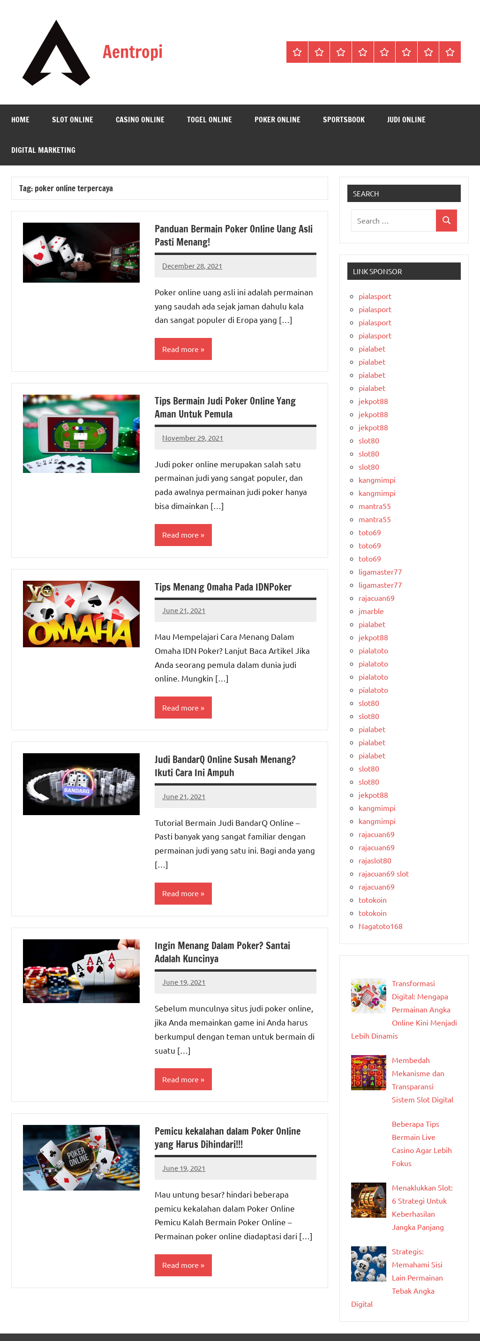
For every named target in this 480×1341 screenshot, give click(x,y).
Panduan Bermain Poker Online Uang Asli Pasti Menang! (234, 235)
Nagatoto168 (381, 925)
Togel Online (209, 119)
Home (20, 119)
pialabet (372, 348)
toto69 (370, 532)
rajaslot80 (375, 860)
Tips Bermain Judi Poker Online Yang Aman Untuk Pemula (225, 407)
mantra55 (375, 505)
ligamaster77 (380, 571)
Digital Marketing (43, 150)
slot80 (369, 440)
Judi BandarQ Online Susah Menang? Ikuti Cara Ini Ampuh (225, 766)
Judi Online (406, 119)
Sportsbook (344, 119)
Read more (180, 349)
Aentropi (133, 52)
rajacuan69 (377, 597)
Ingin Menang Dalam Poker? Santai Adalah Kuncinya (222, 952)
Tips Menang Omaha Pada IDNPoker (223, 587)
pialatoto (373, 650)
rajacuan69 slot (384, 873)
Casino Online (140, 119)
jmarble (371, 610)
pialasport (375, 295)
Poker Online (277, 119)
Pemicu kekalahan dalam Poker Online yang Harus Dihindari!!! (227, 1138)
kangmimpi (377, 479)
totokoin (373, 899)
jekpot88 (373, 400)
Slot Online (72, 119)
